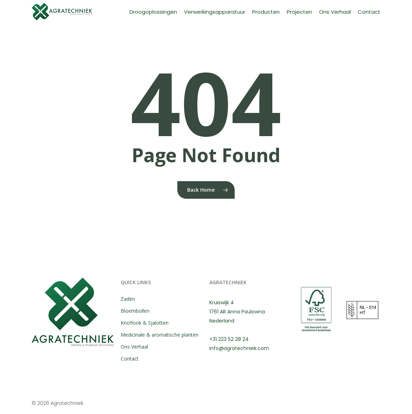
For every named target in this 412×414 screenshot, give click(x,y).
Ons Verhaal (134, 346)
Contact (130, 358)
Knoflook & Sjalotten (145, 322)
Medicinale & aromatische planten (159, 334)
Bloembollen (135, 310)
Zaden (128, 298)
